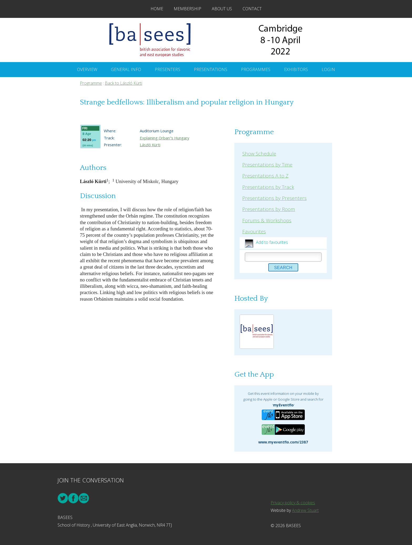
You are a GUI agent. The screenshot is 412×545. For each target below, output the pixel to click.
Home (157, 9)
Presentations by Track (268, 187)
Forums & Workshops (266, 220)
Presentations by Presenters (274, 198)
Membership (187, 9)
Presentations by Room (268, 209)
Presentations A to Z (265, 175)
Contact (252, 9)
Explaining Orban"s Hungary (164, 137)
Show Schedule (259, 153)
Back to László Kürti (123, 83)
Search (283, 267)
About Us (222, 9)
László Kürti (150, 144)
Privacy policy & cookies (293, 503)
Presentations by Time (267, 164)
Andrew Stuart (305, 510)
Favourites (254, 231)
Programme (91, 83)
